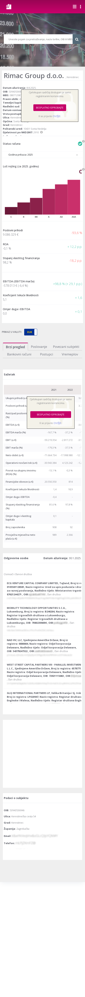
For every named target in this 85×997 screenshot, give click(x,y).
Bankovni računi (19, 354)
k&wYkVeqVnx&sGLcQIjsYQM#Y (35, 835)
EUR (29, 332)
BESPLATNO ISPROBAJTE (49, 107)
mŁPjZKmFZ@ (25, 843)
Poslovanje (39, 346)
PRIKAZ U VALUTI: (12, 332)
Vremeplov (70, 354)
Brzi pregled (15, 347)
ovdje (56, 116)
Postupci (46, 354)
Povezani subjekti (66, 346)
